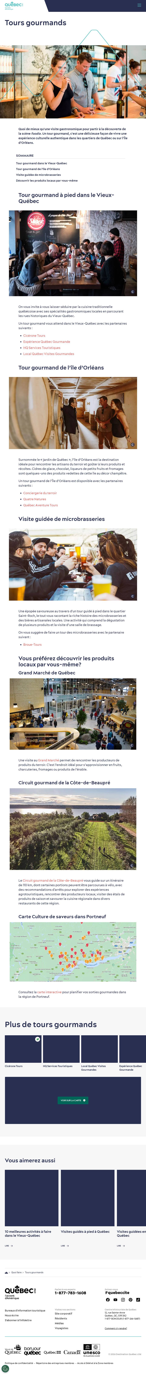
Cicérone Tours (34, 336)
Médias (59, 1323)
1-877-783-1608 (70, 1292)
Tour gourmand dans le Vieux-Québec (41, 163)
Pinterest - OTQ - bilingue (131, 1300)
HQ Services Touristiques (41, 348)
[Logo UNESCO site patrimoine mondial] (91, 1350)
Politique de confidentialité (19, 1363)
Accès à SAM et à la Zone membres (95, 1363)
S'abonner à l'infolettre (18, 1320)
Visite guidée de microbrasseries (38, 175)
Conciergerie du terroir (40, 493)
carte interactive (49, 992)
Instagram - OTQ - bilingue (123, 1300)
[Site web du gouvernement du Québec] (52, 1352)
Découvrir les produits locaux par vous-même (47, 180)
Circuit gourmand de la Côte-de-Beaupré (53, 880)
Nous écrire (12, 1315)
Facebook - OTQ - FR (108, 1300)
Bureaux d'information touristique (25, 1310)
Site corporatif (63, 1313)
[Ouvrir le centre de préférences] (5, 1368)
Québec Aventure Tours (40, 505)
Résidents (61, 1318)
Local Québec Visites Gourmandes (48, 354)
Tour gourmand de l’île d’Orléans (38, 169)
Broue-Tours (32, 644)
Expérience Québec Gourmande (46, 342)
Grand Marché (48, 760)
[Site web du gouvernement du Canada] (72, 1352)
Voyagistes (61, 1328)
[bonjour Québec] (32, 1351)
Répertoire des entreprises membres (55, 1363)
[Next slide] (137, 1049)
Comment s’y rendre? (116, 1328)
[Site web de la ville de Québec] (13, 1349)
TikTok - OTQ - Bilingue (138, 1300)
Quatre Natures (34, 499)
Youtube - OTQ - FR (115, 1300)
